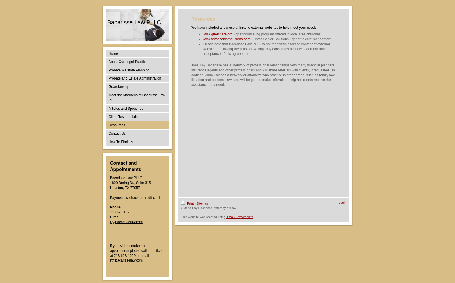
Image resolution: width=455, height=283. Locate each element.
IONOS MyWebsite (239, 217)
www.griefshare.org (218, 34)
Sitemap (202, 203)
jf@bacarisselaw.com (126, 222)
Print (188, 203)
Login (342, 202)
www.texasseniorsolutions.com (226, 39)
